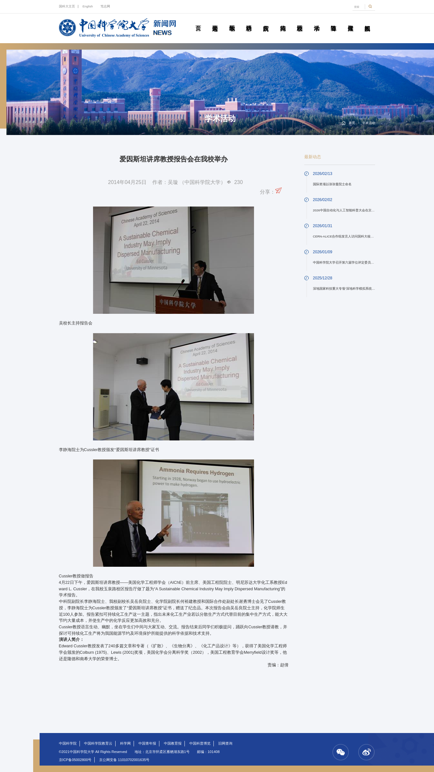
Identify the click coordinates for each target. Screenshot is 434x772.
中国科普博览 (200, 743)
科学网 (125, 743)
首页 (198, 21)
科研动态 (249, 21)
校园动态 (299, 21)
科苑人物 (283, 21)
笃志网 (105, 6)
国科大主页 (67, 6)
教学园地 (232, 21)
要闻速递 (215, 21)
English (87, 6)
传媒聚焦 (350, 21)
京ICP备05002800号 (75, 760)
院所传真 (266, 21)
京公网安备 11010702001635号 (124, 760)
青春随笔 (333, 21)
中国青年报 (147, 743)
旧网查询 (225, 743)
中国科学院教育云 (98, 743)
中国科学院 (68, 743)
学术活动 (317, 21)
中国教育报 (173, 743)
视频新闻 (367, 21)
